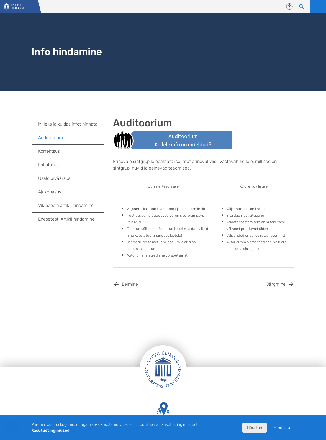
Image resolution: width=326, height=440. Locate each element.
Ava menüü (318, 6)
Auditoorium (50, 137)
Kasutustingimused (50, 430)
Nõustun (254, 427)
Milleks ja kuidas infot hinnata (67, 124)
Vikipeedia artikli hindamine (66, 205)
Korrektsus (49, 151)
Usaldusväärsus (54, 178)
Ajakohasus (49, 192)
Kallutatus (48, 164)
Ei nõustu (282, 427)
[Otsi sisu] (301, 6)
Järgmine (276, 284)
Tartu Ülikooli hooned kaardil (163, 414)
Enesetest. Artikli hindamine (66, 219)
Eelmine (130, 284)
